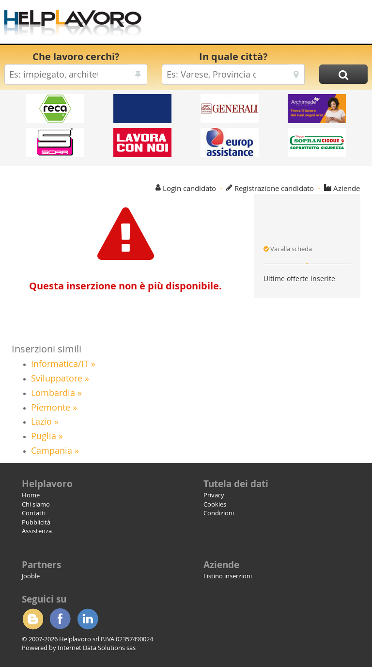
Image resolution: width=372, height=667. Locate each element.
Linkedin (87, 619)
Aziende (346, 188)
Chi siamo (36, 504)
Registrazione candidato (274, 188)
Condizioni (218, 512)
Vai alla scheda (288, 248)
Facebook (60, 619)
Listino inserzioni (227, 576)
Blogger (32, 619)
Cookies (214, 504)
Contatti (34, 512)
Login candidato (189, 188)
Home (31, 495)
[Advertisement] (256, 24)
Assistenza (37, 530)
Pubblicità (36, 522)
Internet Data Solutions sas (97, 647)
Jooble (31, 576)
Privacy (213, 495)
